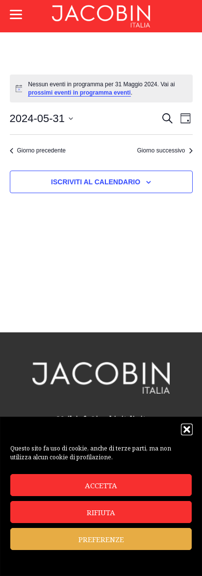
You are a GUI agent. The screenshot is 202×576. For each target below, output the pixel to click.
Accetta (101, 485)
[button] (187, 429)
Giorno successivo (164, 150)
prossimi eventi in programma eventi (79, 92)
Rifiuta (101, 512)
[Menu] (16, 13)
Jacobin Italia (101, 16)
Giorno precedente (38, 150)
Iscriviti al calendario (95, 182)
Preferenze (101, 539)
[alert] (101, 88)
